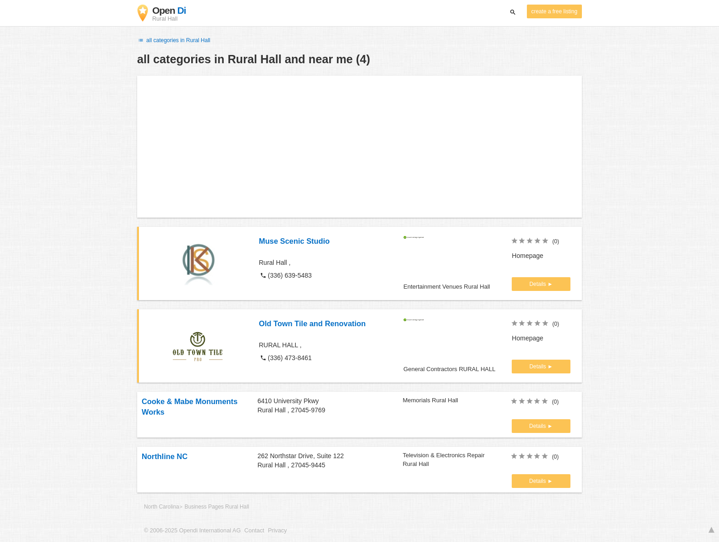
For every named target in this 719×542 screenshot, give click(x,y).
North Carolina (161, 507)
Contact (254, 530)
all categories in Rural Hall (173, 40)
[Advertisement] (359, 146)
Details (538, 284)
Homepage (527, 255)
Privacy (277, 530)
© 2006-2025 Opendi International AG (192, 530)
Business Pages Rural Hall (216, 507)
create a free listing (554, 11)
